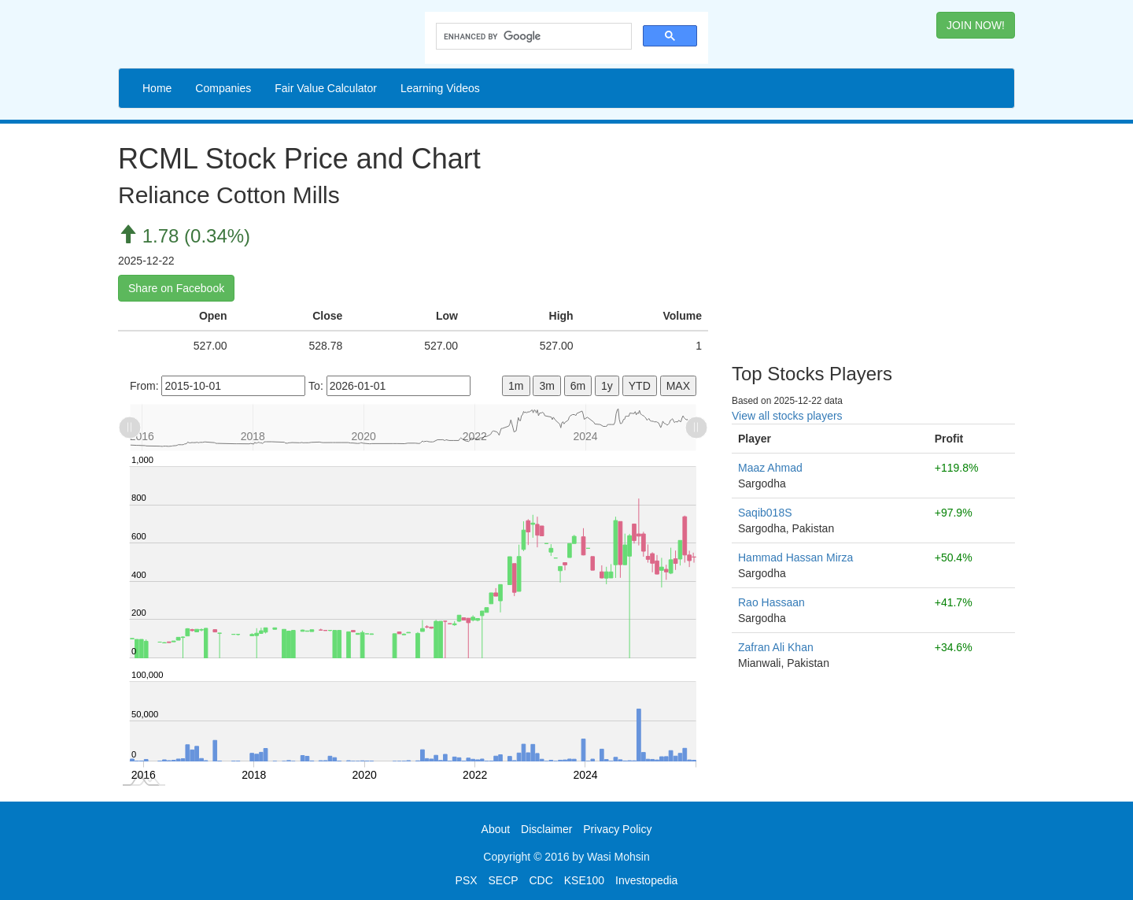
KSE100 (584, 880)
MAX (678, 386)
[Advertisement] (873, 238)
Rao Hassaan (771, 602)
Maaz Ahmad (770, 467)
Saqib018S (765, 512)
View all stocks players (787, 415)
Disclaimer (546, 829)
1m (515, 386)
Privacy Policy (617, 829)
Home (157, 88)
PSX (467, 880)
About (496, 829)
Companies (223, 88)
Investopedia (646, 880)
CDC (541, 880)
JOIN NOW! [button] (976, 25)
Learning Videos (440, 88)
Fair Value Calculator (326, 88)
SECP (503, 880)
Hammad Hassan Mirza (795, 557)
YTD (640, 386)
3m (546, 386)
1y (607, 386)
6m (577, 386)
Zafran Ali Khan (776, 647)
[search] (532, 37)
